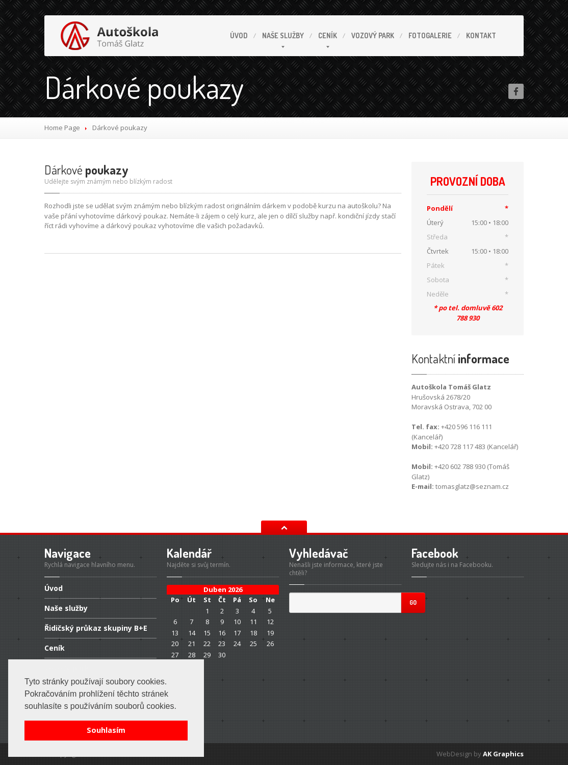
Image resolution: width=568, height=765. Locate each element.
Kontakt (481, 35)
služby (283, 35)
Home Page (62, 127)
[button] (180, 706)
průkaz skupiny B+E (95, 628)
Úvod (239, 35)
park (372, 35)
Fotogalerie (430, 35)
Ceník (327, 35)
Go (413, 602)
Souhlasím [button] (106, 730)
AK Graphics (503, 753)
